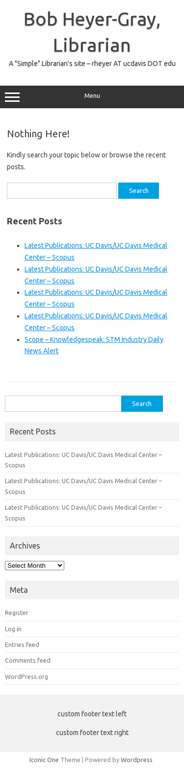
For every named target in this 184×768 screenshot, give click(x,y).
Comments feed (28, 660)
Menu (92, 97)
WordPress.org (26, 676)
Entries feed (22, 644)
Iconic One (44, 759)
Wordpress (137, 759)
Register (16, 612)
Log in (13, 628)
